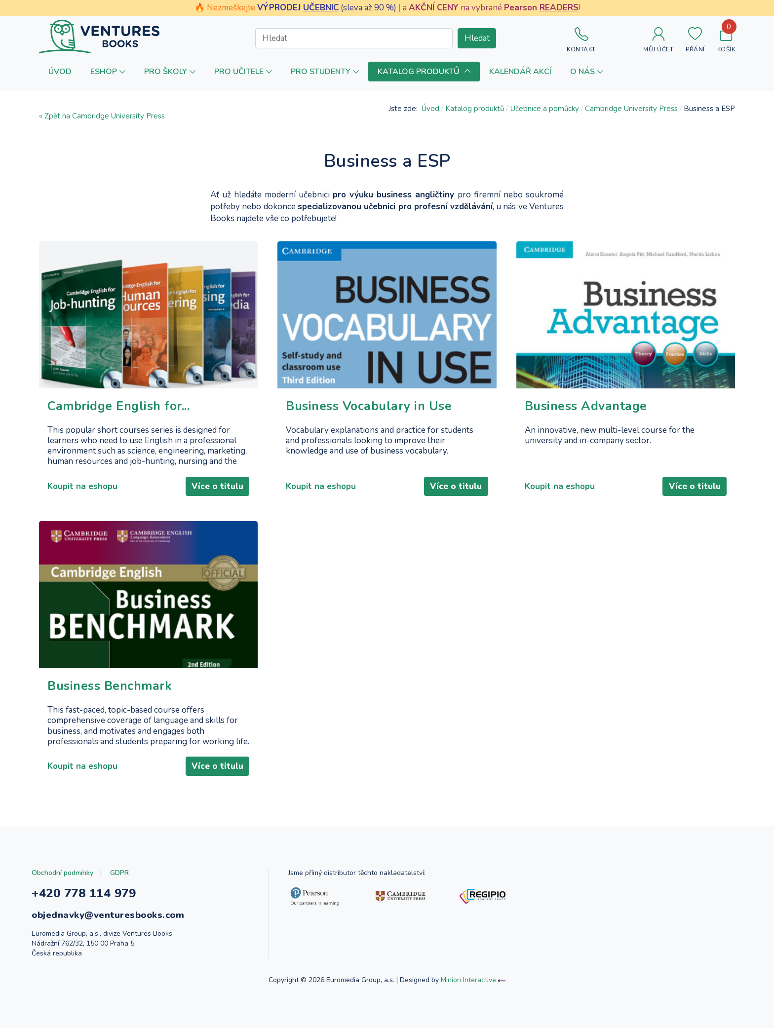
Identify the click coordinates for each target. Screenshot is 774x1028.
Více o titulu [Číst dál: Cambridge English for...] (217, 486)
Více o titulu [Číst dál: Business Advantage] (695, 486)
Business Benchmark (109, 686)
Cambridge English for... (118, 406)
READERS (559, 7)
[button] (108, 71)
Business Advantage (586, 406)
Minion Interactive (468, 980)
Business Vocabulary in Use (369, 406)
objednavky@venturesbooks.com (108, 915)
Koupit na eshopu (82, 486)
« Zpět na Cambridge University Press (102, 116)
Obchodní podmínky (62, 872)
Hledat (477, 38)
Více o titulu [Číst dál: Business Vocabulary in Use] (456, 486)
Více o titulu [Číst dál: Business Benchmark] (217, 766)
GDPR (119, 872)
